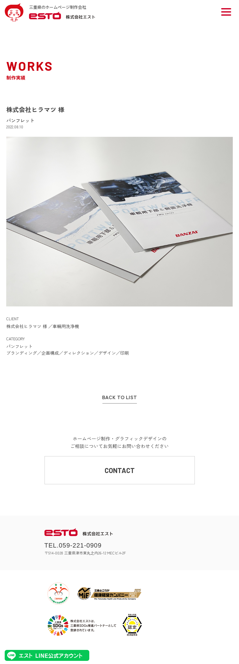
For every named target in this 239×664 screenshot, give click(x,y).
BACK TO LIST (119, 397)
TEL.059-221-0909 (73, 545)
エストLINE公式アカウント (47, 655)
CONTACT (120, 470)
